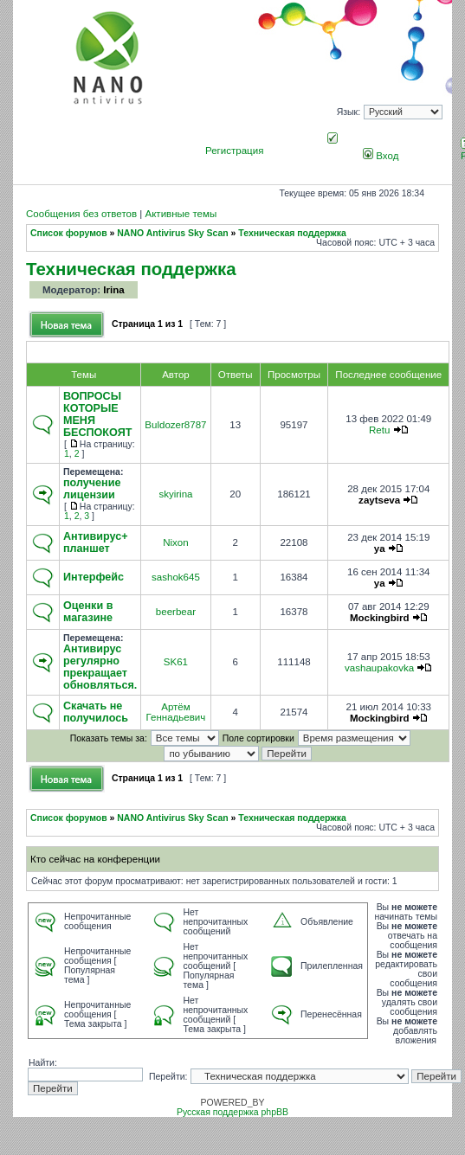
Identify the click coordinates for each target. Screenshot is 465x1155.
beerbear (176, 611)
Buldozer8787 (175, 425)
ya (379, 548)
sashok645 (176, 577)
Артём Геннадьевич (176, 712)
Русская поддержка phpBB (232, 1112)
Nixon (175, 542)
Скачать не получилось (95, 712)
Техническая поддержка (292, 233)
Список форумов (68, 233)
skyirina (175, 494)
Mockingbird (380, 618)
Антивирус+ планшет (95, 542)
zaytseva (379, 500)
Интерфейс (93, 577)
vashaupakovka (379, 668)
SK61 (176, 662)
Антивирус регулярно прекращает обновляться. (100, 667)
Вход (380, 156)
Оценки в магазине (88, 612)
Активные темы (180, 214)
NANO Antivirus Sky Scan (172, 233)
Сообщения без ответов (81, 214)
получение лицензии (91, 489)
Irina (113, 290)
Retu (379, 430)
